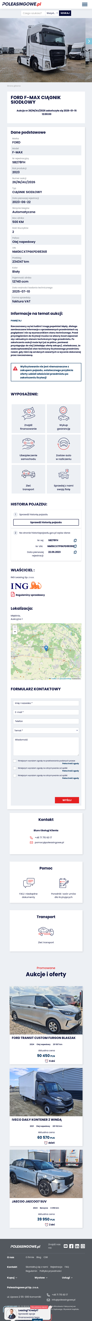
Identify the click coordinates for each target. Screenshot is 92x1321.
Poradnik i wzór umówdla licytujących (63, 895)
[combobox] (52, 13)
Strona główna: (14, 86)
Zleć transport (46, 942)
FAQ (67, 1266)
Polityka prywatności (50, 1271)
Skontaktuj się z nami (37, 1266)
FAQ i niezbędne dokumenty (28, 895)
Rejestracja (56, 1266)
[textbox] (52, 13)
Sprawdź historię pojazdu (46, 522)
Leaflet (52, 678)
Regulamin (31, 1271)
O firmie (30, 1257)
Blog (38, 1257)
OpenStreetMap (65, 678)
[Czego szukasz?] (33, 13)
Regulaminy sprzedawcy (28, 594)
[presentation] (36, 787)
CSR (46, 1257)
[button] (89, 41)
